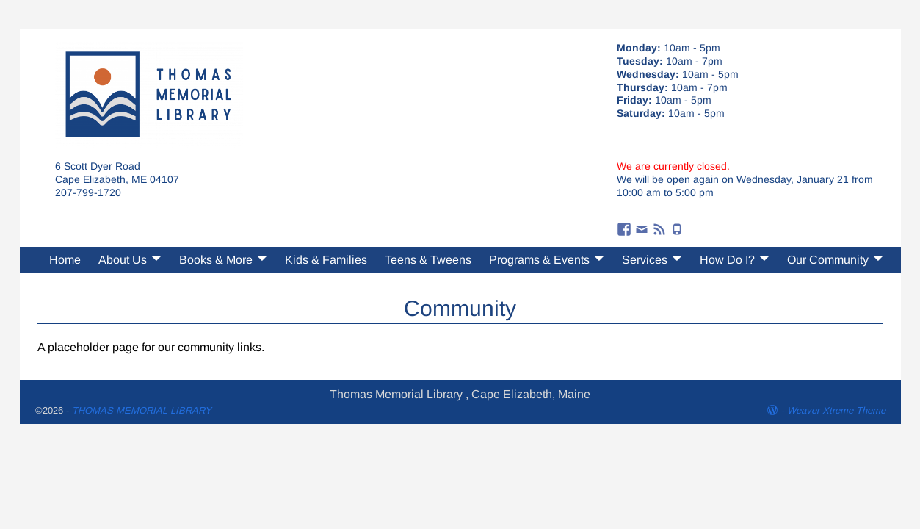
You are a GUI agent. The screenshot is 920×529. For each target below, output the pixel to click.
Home (65, 259)
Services (644, 259)
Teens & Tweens (428, 259)
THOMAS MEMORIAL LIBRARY (141, 410)
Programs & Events (539, 259)
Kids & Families (326, 259)
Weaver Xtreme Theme (836, 410)
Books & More (216, 259)
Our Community (828, 259)
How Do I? (727, 259)
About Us (122, 259)
